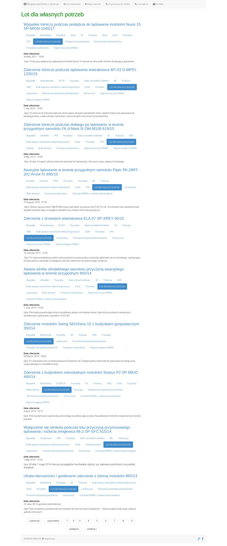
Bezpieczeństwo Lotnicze (41, 4)
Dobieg (29, 148)
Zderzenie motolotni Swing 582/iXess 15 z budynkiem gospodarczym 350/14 (81, 326)
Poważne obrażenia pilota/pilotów (90, 238)
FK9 (56, 135)
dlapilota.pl (48, 538)
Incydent (30, 181)
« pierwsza (34, 521)
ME (111, 438)
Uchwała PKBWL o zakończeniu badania (92, 193)
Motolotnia (45, 35)
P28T (55, 181)
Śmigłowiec (46, 438)
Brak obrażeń (45, 148)
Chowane (82, 181)
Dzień (115, 35)
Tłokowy (92, 35)
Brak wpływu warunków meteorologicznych (58, 87)
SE (82, 35)
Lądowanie (31, 93)
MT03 (62, 81)
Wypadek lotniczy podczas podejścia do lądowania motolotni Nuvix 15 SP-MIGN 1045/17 (82, 26)
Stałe (73, 35)
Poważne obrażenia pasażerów (42, 347)
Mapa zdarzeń (93, 4)
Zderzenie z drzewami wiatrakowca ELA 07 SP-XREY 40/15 (74, 218)
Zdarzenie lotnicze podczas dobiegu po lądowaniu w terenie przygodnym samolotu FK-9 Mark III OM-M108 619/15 (74, 126)
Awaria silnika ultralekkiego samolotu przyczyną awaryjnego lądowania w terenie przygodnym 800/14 (74, 271)
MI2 (59, 438)
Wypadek (30, 35)
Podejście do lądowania (77, 41)
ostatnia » (91, 529)
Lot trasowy (130, 187)
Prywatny (60, 35)
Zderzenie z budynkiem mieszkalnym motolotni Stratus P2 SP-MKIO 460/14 (81, 374)
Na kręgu (78, 390)
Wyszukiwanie (72, 4)
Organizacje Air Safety (118, 4)
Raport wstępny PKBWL (38, 99)
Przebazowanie (93, 444)
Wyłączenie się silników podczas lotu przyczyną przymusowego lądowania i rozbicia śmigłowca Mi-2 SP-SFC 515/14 (77, 429)
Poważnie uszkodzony (37, 48)
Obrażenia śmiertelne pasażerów (42, 396)
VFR (28, 41)
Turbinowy (123, 438)
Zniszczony (89, 93)
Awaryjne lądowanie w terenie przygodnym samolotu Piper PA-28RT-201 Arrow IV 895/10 (81, 172)
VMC (28, 87)
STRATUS (61, 383)
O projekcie (141, 4)
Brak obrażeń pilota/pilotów (108, 41)
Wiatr (104, 35)
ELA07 (62, 225)
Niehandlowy (32, 390)
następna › (74, 529)
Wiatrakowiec (47, 81)
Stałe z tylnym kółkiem (79, 280)
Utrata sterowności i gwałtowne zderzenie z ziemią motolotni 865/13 (80, 476)
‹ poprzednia (53, 521)
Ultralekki (44, 135)
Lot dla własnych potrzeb (47, 41)
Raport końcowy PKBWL (66, 48)
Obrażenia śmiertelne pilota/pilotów (105, 390)
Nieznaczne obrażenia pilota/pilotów (60, 93)
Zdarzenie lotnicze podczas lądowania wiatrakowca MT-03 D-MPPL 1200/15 (80, 72)
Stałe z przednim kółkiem (96, 81)
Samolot (43, 181)
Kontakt (158, 4)
